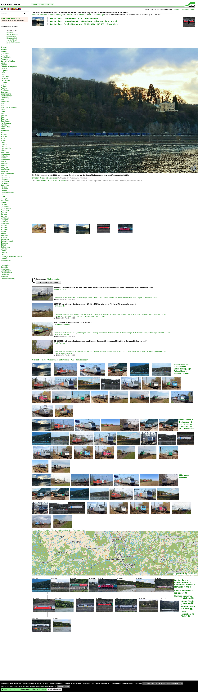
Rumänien (5, 200)
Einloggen (176, 9)
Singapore (5, 220)
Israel (3, 111)
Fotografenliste (6, 273)
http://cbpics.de (51, 178)
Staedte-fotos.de (12, 40)
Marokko (4, 158)
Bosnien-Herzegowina (9, 67)
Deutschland (70, 15)
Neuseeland (5, 177)
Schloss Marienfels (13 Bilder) (183, 597)
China (3, 75)
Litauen (3, 150)
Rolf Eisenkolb (59, 306)
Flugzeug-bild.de (12, 38)
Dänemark (5, 78)
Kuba (3, 138)
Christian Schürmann (62, 324)
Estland (4, 86)
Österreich (5, 185)
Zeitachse (4, 277)
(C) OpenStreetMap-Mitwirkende (184, 574)
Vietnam (4, 259)
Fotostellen (5, 275)
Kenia (3, 129)
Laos (3, 142)
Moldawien (5, 164)
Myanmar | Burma (7, 173)
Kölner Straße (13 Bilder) (187, 602)
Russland (4, 202)
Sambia (4, 204)
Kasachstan (5, 127)
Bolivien (4, 65)
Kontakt (41, 4)
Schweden (5, 210)
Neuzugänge (5, 265)
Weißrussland (6, 261)
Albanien (4, 49)
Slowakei (4, 222)
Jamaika (4, 115)
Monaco (4, 166)
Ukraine (4, 249)
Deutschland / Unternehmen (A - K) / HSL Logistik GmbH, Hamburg (76, 333)
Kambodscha (6, 123)
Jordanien (4, 119)
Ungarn (3, 251)
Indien (3, 100)
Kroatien (4, 137)
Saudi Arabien (6, 208)
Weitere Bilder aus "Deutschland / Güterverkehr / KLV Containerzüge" (60, 360)
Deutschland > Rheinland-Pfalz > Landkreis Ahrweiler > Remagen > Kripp (59, 530)
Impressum (49, 4)
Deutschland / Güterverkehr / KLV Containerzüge (74, 18)
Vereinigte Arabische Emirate (11, 257)
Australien (4, 59)
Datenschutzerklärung (8, 279)
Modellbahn (5, 269)
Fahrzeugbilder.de (12, 34)
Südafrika (4, 230)
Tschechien (5, 239)
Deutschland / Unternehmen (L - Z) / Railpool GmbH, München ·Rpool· (83, 21)
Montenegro (5, 169)
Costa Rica (5, 76)
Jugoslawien (5, 121)
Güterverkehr (81, 15)
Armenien (4, 55)
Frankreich (5, 90)
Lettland (4, 144)
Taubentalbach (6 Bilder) (188, 607)
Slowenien (5, 224)
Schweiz (4, 212)
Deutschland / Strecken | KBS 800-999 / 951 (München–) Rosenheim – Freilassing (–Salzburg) (85, 314)
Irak (2, 104)
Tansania (4, 235)
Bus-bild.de (10, 32)
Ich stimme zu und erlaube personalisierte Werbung (24, 689)
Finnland (4, 88)
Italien (3, 113)
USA (2, 255)
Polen (3, 197)
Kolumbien (5, 131)
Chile (3, 73)
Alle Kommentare (53, 279)
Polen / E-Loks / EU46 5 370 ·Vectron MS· (102, 297)
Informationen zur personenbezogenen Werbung (163, 683)
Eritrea (3, 84)
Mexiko (3, 162)
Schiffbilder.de (11, 36)
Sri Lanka (4, 228)
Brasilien (4, 69)
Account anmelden (188, 9)
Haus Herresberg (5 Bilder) (187, 614)
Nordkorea (5, 181)
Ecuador (4, 82)
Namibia (4, 175)
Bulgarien (4, 71)
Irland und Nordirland (8, 107)
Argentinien (5, 53)
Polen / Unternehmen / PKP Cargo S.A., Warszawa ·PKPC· (138, 297)
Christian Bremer (38, 178)
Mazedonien (5, 160)
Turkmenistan (6, 247)
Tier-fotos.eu (11, 44)
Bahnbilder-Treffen (8, 61)
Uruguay (4, 253)
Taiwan (3, 233)
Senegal (4, 214)
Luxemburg (5, 152)
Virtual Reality (6, 271)
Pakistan (4, 187)
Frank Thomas (59, 343)
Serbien (4, 216)
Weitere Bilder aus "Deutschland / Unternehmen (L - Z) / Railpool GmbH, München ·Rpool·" (182, 369)
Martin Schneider (60, 289)
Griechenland (6, 94)
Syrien (3, 231)
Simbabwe (5, 218)
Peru (2, 195)
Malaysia (4, 156)
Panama (4, 191)
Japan (3, 117)
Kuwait (3, 140)
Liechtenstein (6, 148)
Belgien (4, 63)
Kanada (4, 125)
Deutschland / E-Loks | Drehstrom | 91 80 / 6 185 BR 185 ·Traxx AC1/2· (78, 351)
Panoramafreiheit (7, 193)
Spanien (4, 226)
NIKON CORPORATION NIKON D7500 (50, 181)
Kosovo (4, 135)
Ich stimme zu (54, 689)
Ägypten (4, 47)
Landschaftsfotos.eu (13, 42)
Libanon (4, 146)
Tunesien (4, 243)
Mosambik (5, 171)
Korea (3, 133)
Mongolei (4, 168)
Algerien (4, 51)
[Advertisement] (103, 36)
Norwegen (5, 183)
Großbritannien (6, 96)
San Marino (5, 206)
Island (3, 109)
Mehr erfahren (63, 686)
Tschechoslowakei (7, 241)
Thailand (4, 237)
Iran (2, 106)
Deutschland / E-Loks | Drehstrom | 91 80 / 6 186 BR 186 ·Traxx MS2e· (84, 24)
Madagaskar (5, 154)
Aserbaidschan (6, 57)
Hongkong (5, 98)
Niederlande (5, 179)
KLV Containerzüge (96, 15)
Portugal (4, 199)
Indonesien (5, 102)
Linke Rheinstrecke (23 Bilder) (183, 592)
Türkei (3, 245)
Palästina (4, 189)
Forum (34, 4)
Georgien (4, 92)
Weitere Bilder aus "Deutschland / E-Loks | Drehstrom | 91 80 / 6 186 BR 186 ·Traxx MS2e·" (186, 424)
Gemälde (4, 267)
